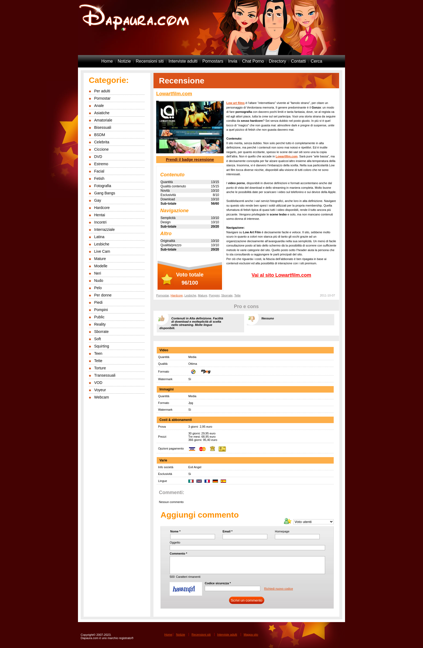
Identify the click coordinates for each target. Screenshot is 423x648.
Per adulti (102, 91)
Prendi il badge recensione (190, 159)
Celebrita (101, 142)
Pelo (98, 288)
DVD (98, 156)
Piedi (98, 302)
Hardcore (102, 207)
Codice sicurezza (218, 583)
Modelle (100, 266)
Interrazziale (104, 229)
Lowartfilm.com (174, 93)
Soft (97, 339)
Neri (97, 273)
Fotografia (102, 186)
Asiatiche (102, 113)
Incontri (100, 222)
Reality (100, 324)
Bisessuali (102, 127)
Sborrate (101, 331)
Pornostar (102, 98)
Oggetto (175, 542)
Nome (175, 531)
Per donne (103, 295)
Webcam (101, 397)
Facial (99, 171)
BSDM (99, 135)
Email (228, 531)
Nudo (98, 280)
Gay (97, 200)
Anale (99, 105)
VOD (98, 382)
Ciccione (101, 149)
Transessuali (104, 375)
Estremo (101, 164)
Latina (99, 237)
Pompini (101, 310)
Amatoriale (103, 120)
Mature (100, 258)
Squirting (101, 346)
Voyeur (100, 390)
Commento (178, 553)
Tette (98, 361)
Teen (98, 353)
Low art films (235, 102)
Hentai (99, 215)
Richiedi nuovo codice (278, 588)
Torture (100, 368)
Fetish (99, 178)
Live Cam (102, 251)
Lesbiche (101, 244)
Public (99, 317)
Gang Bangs (104, 193)
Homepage (282, 531)
